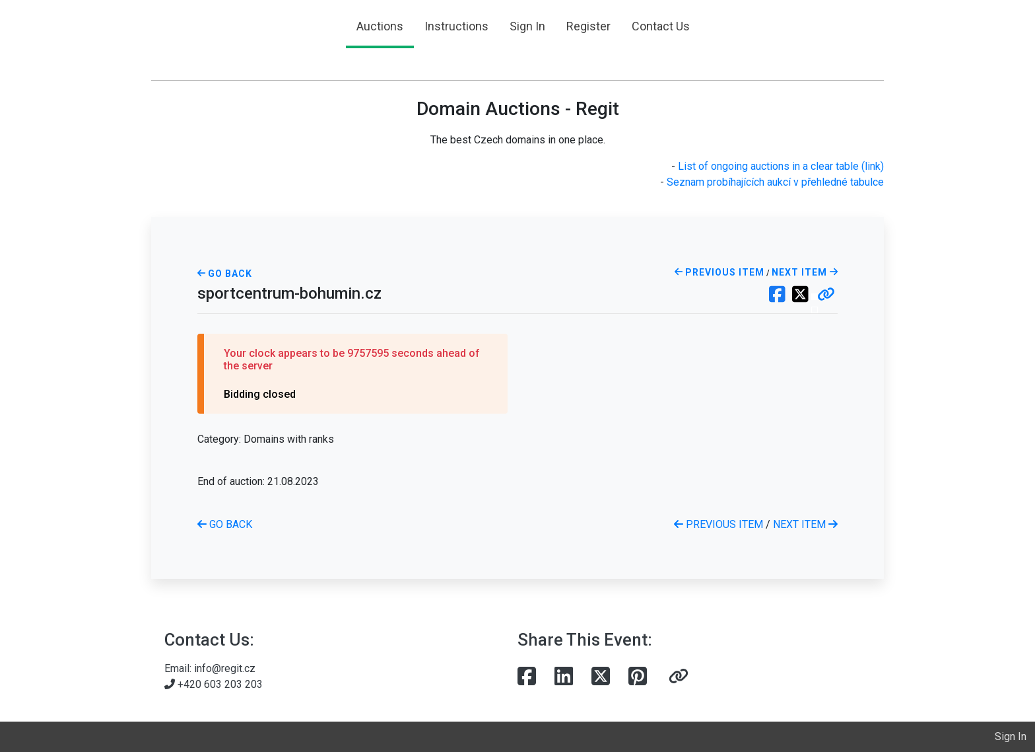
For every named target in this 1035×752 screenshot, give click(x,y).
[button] (826, 295)
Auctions (379, 26)
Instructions (456, 26)
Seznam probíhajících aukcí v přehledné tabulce (775, 182)
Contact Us (661, 26)
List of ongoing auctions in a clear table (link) (781, 166)
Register (588, 26)
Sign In (527, 26)
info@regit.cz (224, 668)
